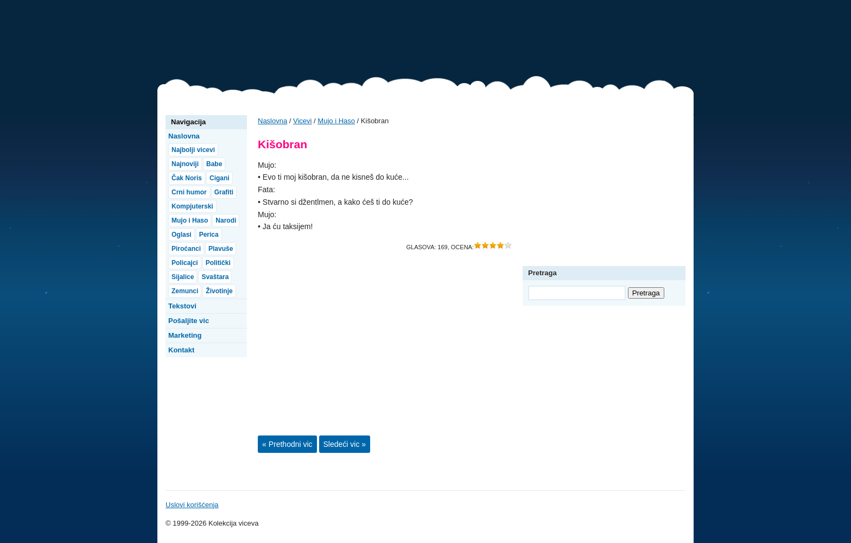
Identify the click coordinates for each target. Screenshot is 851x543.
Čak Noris (187, 178)
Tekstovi (182, 306)
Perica (209, 234)
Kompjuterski (192, 206)
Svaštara (214, 277)
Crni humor (189, 192)
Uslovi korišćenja (192, 505)
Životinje (219, 291)
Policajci (185, 263)
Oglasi (182, 234)
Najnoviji (185, 164)
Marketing (184, 335)
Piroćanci (186, 248)
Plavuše (220, 248)
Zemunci (185, 291)
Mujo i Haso (336, 121)
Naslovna (272, 121)
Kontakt (181, 350)
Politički (218, 263)
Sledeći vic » (344, 444)
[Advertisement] (496, 40)
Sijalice (183, 277)
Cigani (219, 178)
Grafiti (223, 192)
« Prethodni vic (287, 444)
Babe (214, 164)
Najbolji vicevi (193, 150)
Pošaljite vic (188, 321)
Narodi (225, 220)
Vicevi (211, 43)
